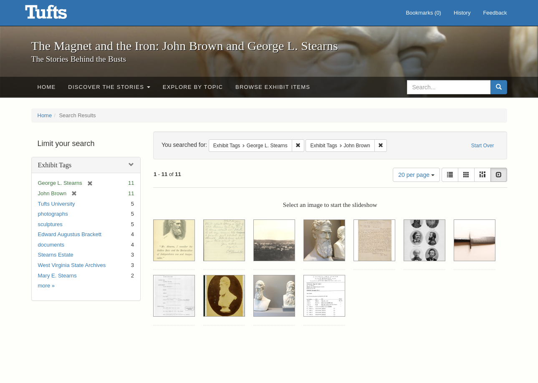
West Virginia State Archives (72, 265)
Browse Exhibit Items (272, 87)
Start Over (482, 146)
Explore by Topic (193, 87)
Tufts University (56, 204)
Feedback (495, 13)
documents (51, 245)
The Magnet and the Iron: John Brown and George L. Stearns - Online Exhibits (56, 14)
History (462, 13)
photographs (53, 214)
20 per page (416, 174)
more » (46, 285)
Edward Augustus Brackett (69, 234)
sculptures (50, 224)
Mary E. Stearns (57, 275)
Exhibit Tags (55, 165)
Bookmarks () (423, 13)
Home (47, 87)
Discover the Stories (109, 87)
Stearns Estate (55, 255)
